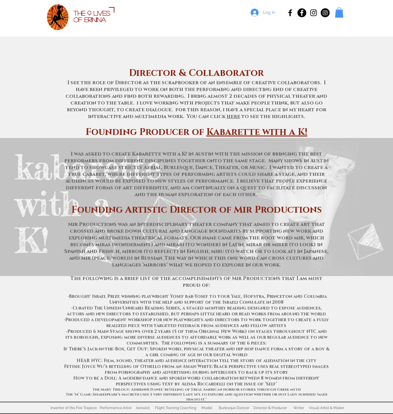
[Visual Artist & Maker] (326, 408)
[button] (339, 12)
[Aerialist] (142, 408)
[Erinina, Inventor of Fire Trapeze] (290, 12)
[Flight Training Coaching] (175, 408)
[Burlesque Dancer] (233, 408)
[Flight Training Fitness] (301, 12)
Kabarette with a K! (257, 132)
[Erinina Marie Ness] (313, 12)
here (233, 116)
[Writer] (298, 408)
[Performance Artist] (115, 408)
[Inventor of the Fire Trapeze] (73, 408)
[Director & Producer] (270, 408)
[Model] (207, 408)
